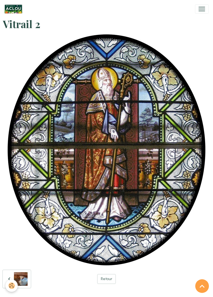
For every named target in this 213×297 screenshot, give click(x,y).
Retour (106, 279)
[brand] (14, 9)
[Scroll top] (202, 286)
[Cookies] (11, 286)
